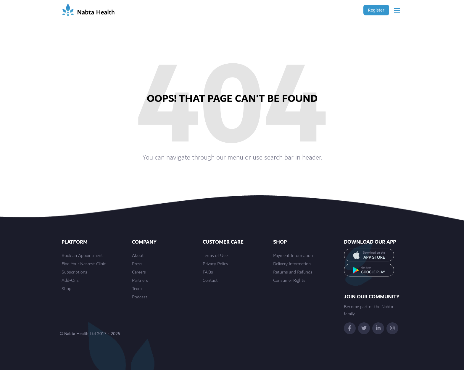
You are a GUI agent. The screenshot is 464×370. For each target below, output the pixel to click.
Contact (210, 280)
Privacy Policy (215, 264)
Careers (139, 272)
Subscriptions (74, 272)
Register (376, 10)
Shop (66, 288)
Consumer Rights (289, 280)
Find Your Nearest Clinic (84, 264)
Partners (140, 280)
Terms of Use (215, 255)
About (138, 255)
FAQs (208, 272)
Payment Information (293, 255)
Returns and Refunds (292, 272)
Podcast (139, 297)
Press (137, 264)
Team (137, 288)
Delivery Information (292, 264)
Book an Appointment (82, 255)
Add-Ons (70, 280)
